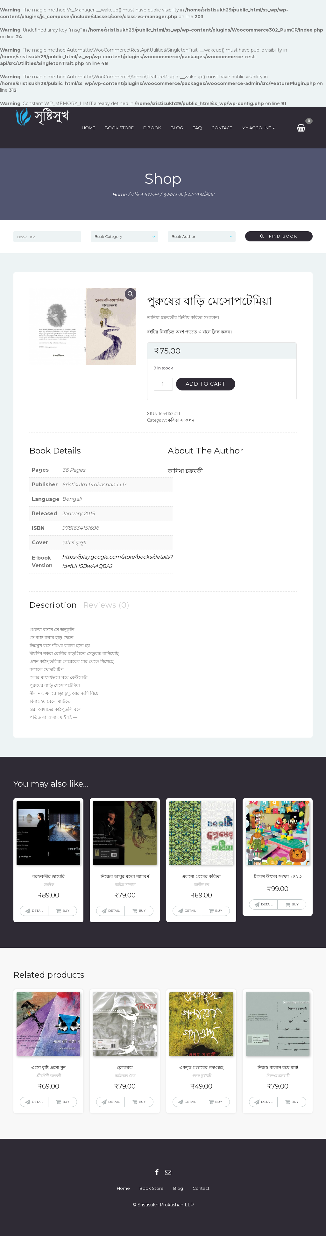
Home (90, 127)
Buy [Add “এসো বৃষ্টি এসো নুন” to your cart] (65, 1102)
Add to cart (206, 384)
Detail (37, 911)
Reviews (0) (106, 605)
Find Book (278, 236)
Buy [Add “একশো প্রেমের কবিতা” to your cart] (218, 911)
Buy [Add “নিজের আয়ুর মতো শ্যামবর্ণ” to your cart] (142, 911)
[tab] (53, 605)
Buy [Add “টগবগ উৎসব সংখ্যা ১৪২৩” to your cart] (295, 904)
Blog (179, 127)
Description (53, 605)
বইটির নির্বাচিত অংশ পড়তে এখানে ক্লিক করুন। (189, 332)
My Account (260, 127)
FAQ (199, 127)
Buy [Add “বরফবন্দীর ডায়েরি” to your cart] (65, 911)
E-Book (154, 127)
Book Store (121, 127)
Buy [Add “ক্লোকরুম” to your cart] (142, 1102)
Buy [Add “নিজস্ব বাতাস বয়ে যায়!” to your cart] (295, 1102)
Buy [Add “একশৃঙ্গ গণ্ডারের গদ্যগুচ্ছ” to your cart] (218, 1102)
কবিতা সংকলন (145, 194)
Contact (224, 127)
